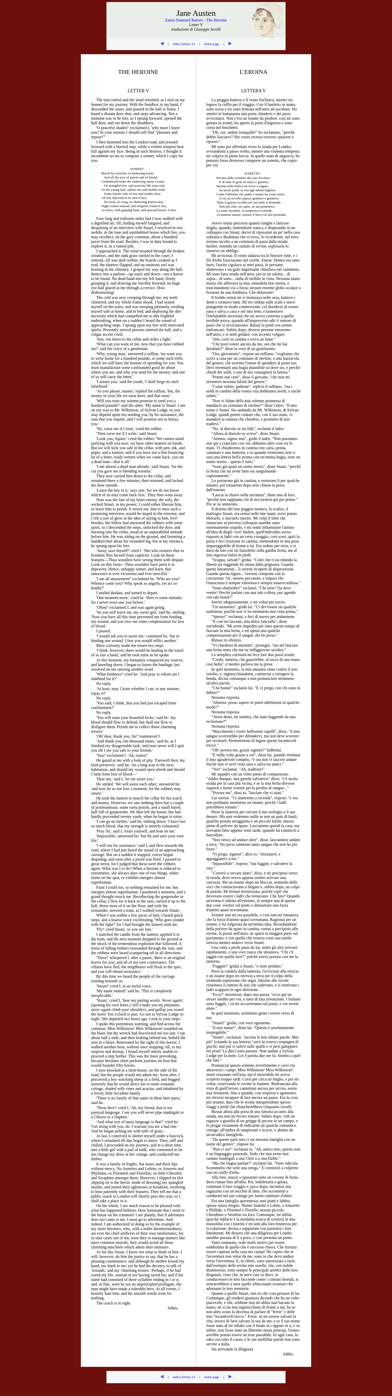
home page (211, 44)
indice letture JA (184, 44)
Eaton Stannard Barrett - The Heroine (196, 20)
